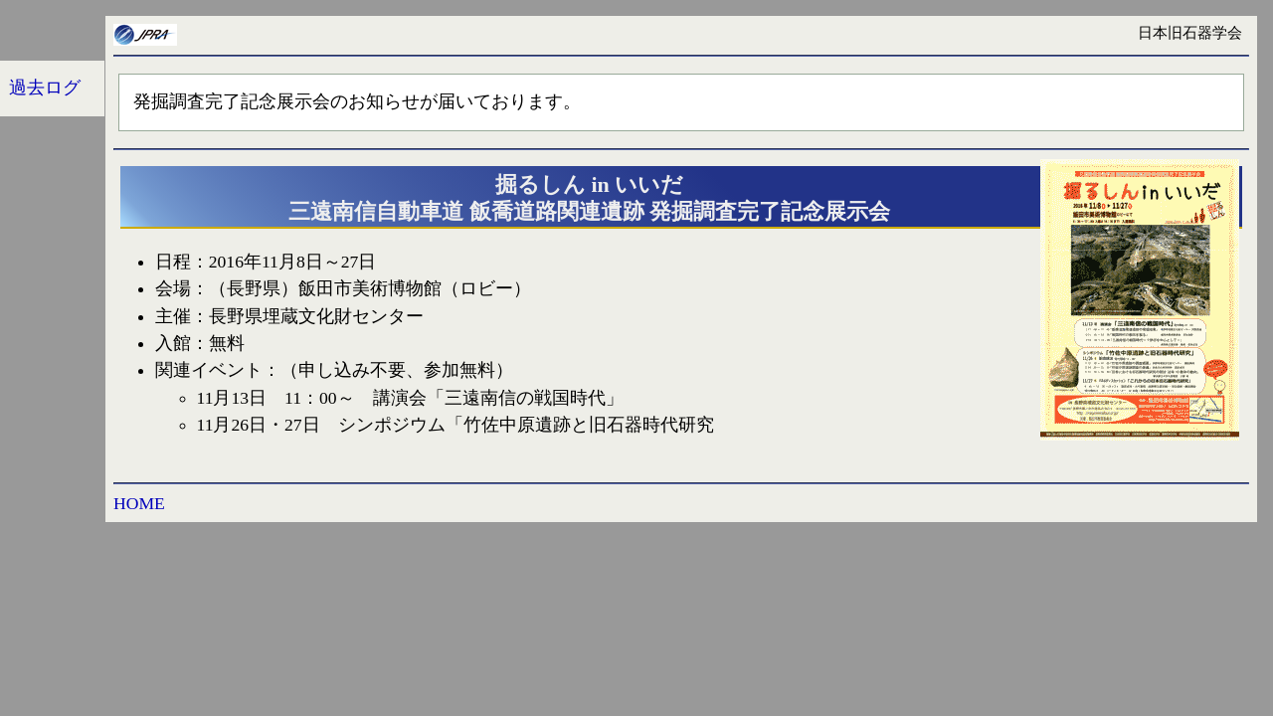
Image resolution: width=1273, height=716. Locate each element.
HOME (139, 503)
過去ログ (45, 87)
